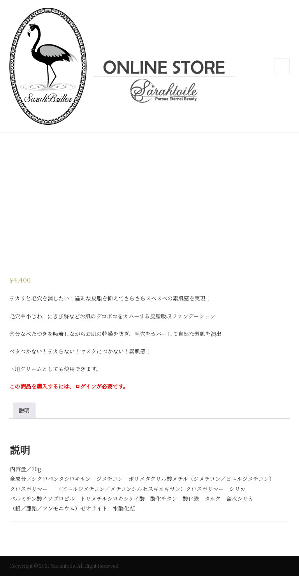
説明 (24, 410)
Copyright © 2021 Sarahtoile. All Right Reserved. (64, 565)
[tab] (24, 411)
